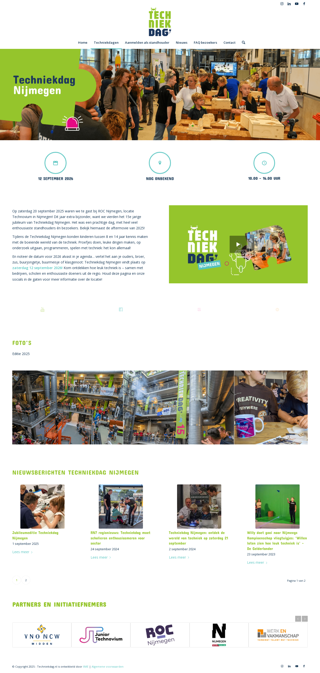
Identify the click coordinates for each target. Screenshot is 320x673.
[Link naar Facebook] (304, 3)
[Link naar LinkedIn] (289, 3)
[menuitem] (83, 42)
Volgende (305, 619)
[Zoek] (242, 42)
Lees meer (23, 551)
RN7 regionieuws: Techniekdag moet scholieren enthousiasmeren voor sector (121, 537)
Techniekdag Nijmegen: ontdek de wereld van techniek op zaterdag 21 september (198, 537)
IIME (85, 666)
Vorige (298, 619)
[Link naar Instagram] (281, 3)
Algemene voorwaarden (108, 666)
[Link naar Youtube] (296, 3)
